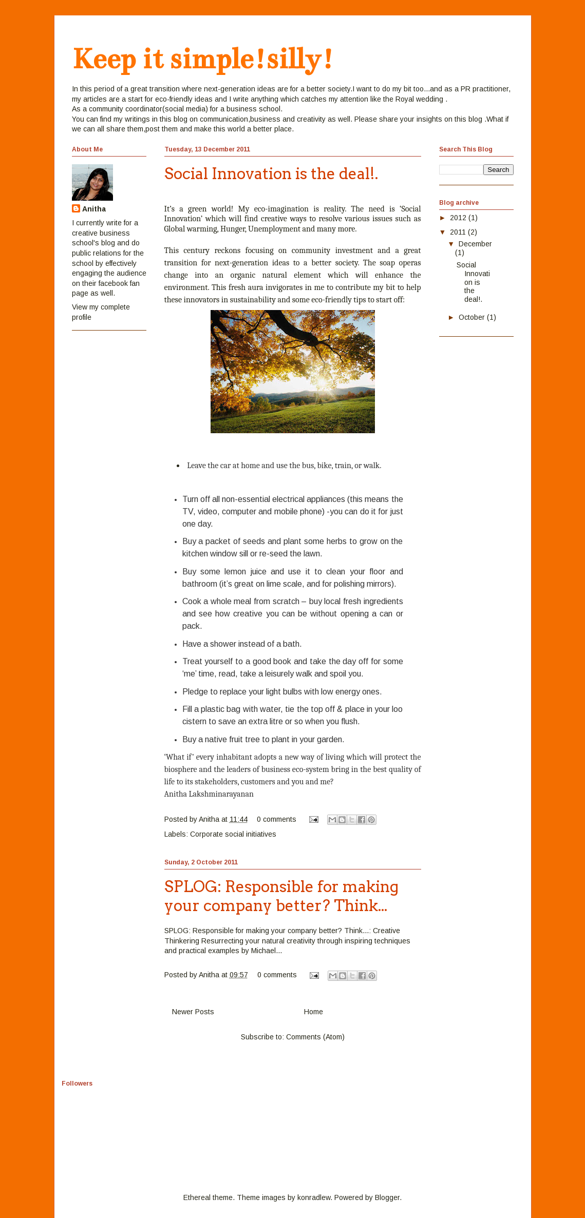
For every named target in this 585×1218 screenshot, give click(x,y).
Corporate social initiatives (233, 834)
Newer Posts (193, 1012)
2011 (459, 232)
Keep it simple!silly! (203, 59)
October (473, 317)
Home (313, 1012)
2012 (459, 218)
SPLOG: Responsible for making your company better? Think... (281, 896)
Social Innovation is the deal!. (271, 173)
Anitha (94, 209)
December (475, 244)
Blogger (387, 1197)
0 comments (276, 819)
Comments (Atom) (315, 1037)
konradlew (313, 1197)
